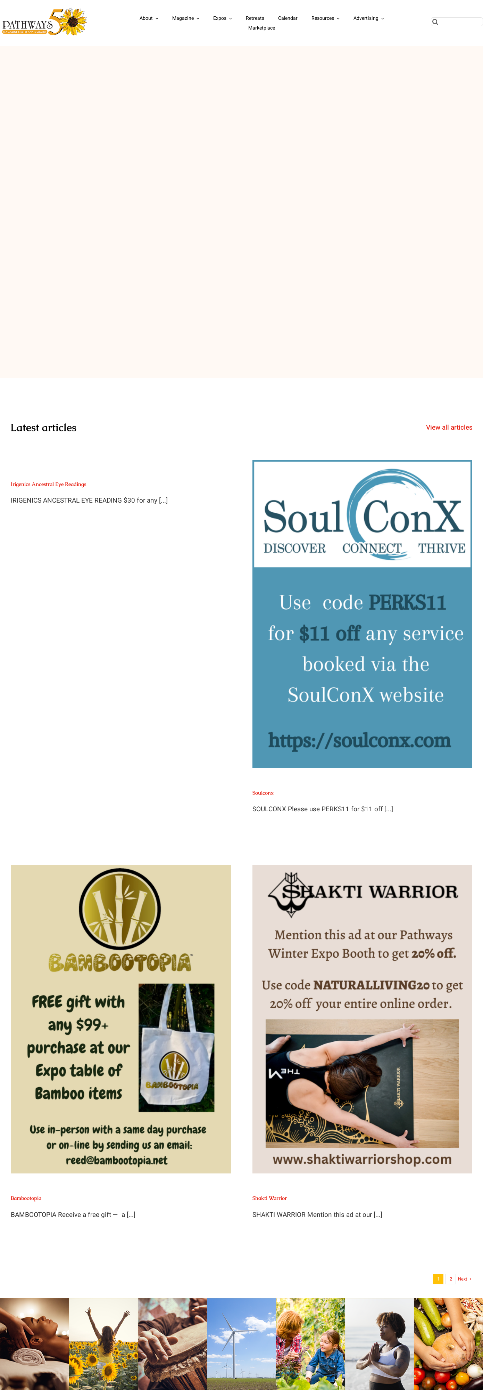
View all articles (449, 427)
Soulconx (263, 792)
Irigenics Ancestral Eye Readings (48, 484)
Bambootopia (26, 1198)
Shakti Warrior (269, 1198)
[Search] (435, 21)
